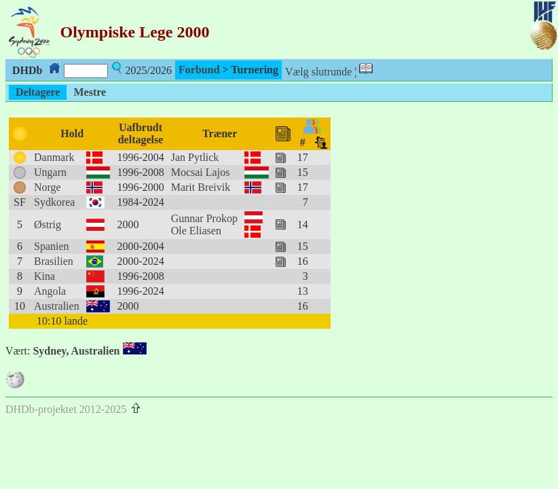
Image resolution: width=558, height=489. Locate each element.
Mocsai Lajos (200, 172)
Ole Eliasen (196, 230)
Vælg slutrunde (318, 71)
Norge (47, 187)
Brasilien (53, 261)
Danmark (54, 157)
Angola (50, 291)
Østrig (47, 224)
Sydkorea (54, 202)
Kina (44, 276)
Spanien (51, 246)
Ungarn (50, 172)
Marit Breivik (201, 187)
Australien (56, 306)
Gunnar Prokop (204, 218)
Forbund (199, 69)
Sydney (49, 351)
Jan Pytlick (195, 157)
